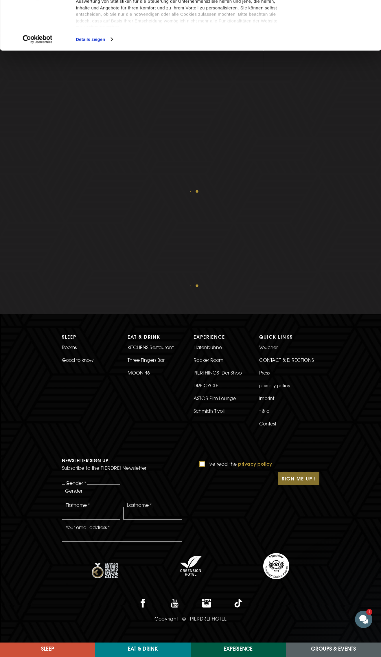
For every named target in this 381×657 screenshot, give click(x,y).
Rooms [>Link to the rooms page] (69, 251)
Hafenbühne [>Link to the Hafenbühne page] (208, 251)
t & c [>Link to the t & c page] (264, 315)
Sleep (47, 649)
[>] (289, 340)
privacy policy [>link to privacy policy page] (274, 289)
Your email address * (88, 431)
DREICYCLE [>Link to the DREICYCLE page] (206, 289)
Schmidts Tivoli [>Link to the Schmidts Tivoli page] (209, 315)
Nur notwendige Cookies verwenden (332, 34)
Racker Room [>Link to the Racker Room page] (208, 264)
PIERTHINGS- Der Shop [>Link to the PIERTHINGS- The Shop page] (218, 276)
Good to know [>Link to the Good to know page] (77, 264)
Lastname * (139, 409)
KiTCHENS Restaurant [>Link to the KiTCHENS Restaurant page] (151, 251)
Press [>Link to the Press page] (264, 276)
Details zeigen (90, 84)
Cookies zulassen (332, 14)
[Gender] (91, 394)
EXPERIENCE (238, 649)
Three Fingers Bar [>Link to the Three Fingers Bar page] (146, 264)
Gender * (76, 387)
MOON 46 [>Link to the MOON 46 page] (139, 276)
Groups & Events (333, 649)
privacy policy (255, 368)
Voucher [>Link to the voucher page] (268, 251)
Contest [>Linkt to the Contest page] (267, 327)
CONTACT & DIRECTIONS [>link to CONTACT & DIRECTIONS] (286, 264)
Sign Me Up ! (299, 383)
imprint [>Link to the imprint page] (266, 302)
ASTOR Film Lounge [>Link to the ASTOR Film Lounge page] (215, 302)
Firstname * (78, 409)
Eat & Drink (143, 649)
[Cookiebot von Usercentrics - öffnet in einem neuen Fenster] (37, 85)
